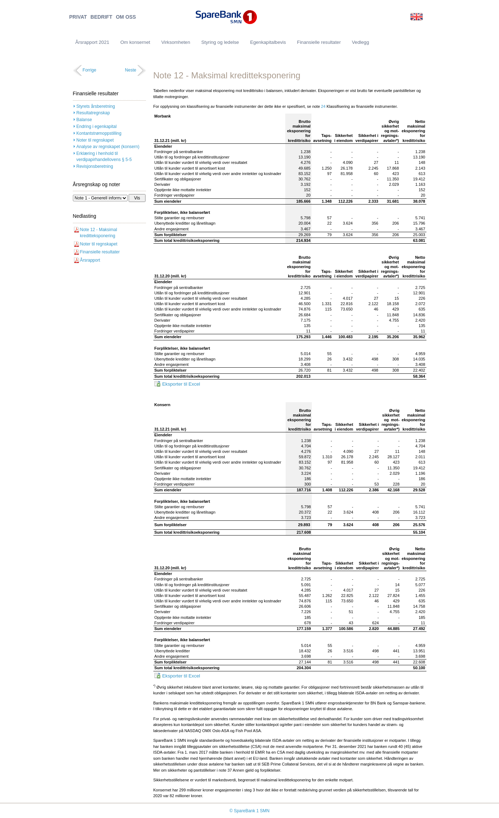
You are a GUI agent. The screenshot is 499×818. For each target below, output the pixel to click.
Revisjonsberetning (95, 166)
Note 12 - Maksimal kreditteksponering (98, 232)
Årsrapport (90, 260)
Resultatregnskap (93, 112)
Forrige (89, 70)
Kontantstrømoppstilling (99, 133)
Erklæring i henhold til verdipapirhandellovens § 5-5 (104, 156)
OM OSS (126, 17)
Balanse (84, 119)
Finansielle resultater (100, 251)
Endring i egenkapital (97, 126)
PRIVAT (78, 17)
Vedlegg (360, 42)
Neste (130, 70)
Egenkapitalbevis (268, 42)
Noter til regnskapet (95, 140)
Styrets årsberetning (96, 106)
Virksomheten (175, 42)
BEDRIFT (101, 17)
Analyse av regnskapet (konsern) (108, 146)
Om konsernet (135, 42)
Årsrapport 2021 (92, 42)
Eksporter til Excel (181, 384)
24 (323, 106)
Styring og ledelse (220, 42)
